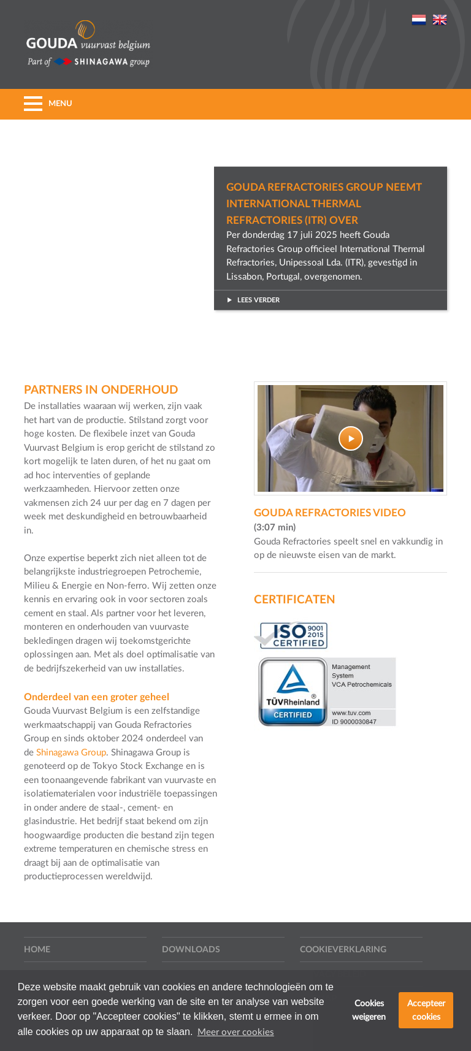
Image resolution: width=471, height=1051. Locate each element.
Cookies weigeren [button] (369, 1010)
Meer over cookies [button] (235, 1032)
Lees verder (253, 300)
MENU (48, 104)
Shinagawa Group (71, 752)
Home (37, 950)
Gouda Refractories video (330, 513)
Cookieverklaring (343, 950)
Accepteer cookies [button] (426, 1010)
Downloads (191, 950)
